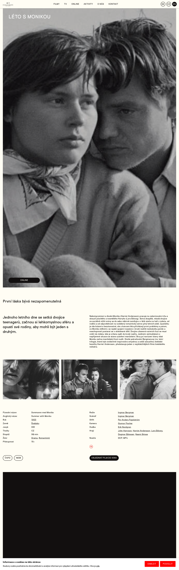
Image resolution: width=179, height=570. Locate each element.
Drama (34, 438)
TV (65, 4)
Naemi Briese (141, 434)
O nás (100, 4)
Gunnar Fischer (125, 423)
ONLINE (24, 280)
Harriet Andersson (141, 431)
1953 (33, 420)
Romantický (44, 438)
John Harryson (125, 431)
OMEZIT (151, 564)
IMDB (18, 458)
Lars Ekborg (157, 431)
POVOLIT (168, 564)
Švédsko (35, 423)
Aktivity (88, 4)
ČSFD (7, 458)
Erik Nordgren (124, 427)
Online (75, 4)
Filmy (57, 4)
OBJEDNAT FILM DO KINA (104, 458)
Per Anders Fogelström (129, 420)
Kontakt (113, 4)
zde (97, 566)
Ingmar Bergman (126, 412)
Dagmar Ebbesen (126, 434)
